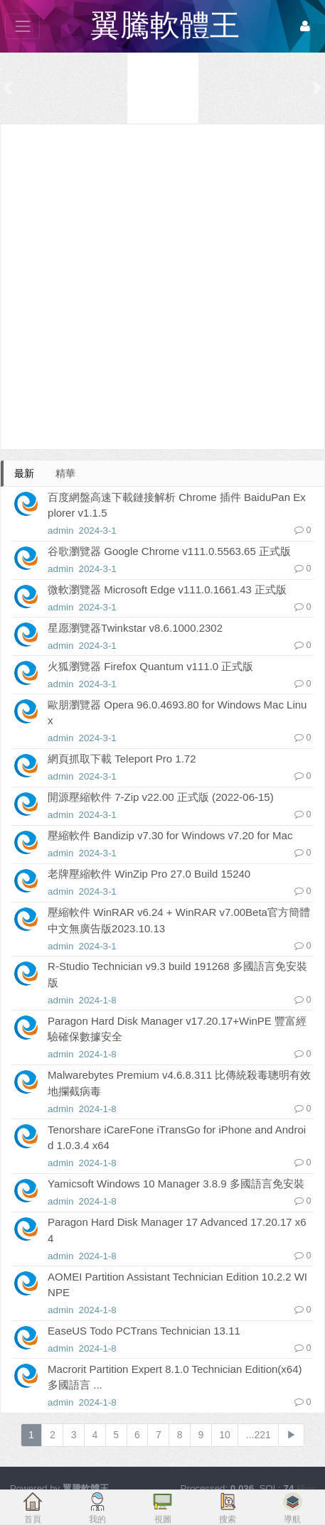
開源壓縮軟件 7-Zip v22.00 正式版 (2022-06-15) (161, 797)
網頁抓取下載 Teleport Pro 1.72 (122, 759)
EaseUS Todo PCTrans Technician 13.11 (144, 1331)
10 (224, 1434)
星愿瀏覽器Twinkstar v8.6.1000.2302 (135, 628)
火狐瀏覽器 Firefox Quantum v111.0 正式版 (150, 666)
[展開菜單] (22, 26)
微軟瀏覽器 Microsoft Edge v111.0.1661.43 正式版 (167, 589)
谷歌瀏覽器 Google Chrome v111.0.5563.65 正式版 (169, 551)
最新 (24, 473)
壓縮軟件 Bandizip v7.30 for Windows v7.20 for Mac (170, 835)
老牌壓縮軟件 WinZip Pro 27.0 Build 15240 (149, 874)
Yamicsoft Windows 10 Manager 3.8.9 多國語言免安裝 (176, 1184)
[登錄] (305, 26)
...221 (258, 1434)
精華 (65, 473)
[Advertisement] (162, 286)
